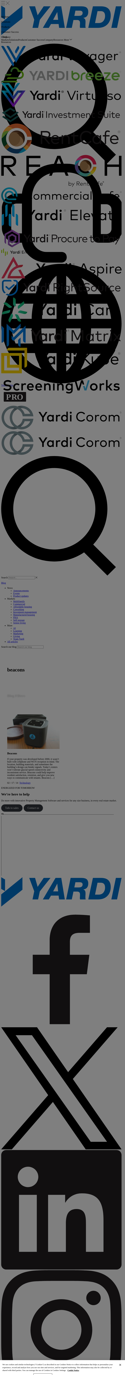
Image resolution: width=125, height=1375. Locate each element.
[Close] (120, 1369)
